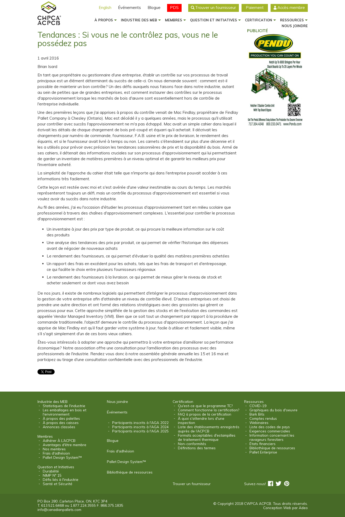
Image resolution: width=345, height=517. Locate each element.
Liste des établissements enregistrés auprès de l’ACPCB (208, 429)
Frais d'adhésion (56, 453)
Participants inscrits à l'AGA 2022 (140, 423)
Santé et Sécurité (57, 484)
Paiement (255, 7)
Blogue (154, 7)
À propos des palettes (61, 418)
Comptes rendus (263, 418)
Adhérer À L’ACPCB (59, 440)
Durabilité (51, 471)
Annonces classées (59, 427)
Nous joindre (117, 401)
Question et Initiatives (213, 20)
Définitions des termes (197, 448)
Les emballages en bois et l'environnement (64, 412)
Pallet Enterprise (263, 452)
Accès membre (291, 7)
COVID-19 (257, 406)
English (105, 7)
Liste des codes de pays (269, 427)
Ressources (292, 20)
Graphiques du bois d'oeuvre (273, 410)
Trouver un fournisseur (215, 7)
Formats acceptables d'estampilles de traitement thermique (206, 437)
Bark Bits (256, 414)
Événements (129, 7)
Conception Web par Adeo (285, 507)
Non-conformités (192, 444)
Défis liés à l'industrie (60, 479)
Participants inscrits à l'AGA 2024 (140, 427)
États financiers (262, 444)
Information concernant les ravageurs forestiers (271, 437)
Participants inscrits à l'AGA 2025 (140, 431)
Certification (258, 20)
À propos (103, 20)
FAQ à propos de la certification (204, 414)
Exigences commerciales (269, 431)
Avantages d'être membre (64, 445)
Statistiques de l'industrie (64, 406)
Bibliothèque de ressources (130, 472)
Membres (173, 20)
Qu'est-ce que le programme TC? (205, 406)
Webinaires (258, 423)
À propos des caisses (61, 423)
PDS (174, 7)
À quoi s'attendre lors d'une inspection (201, 420)
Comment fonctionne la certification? (208, 410)
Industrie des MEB (139, 20)
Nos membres (54, 449)
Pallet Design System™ (62, 457)
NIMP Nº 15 (52, 475)
